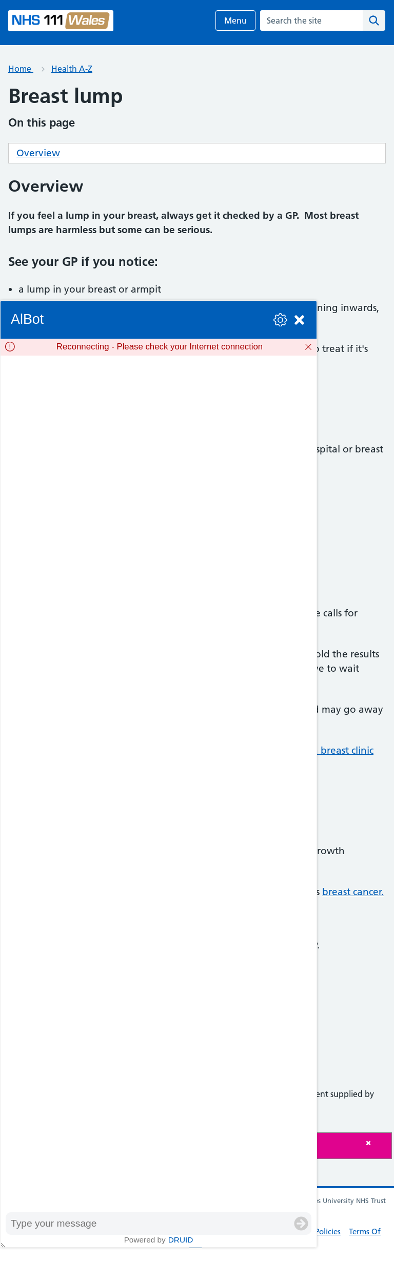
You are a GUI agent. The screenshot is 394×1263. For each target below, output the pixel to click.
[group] (159, 784)
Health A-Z (71, 69)
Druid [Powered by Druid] (180, 1239)
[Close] (376, 1143)
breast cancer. (353, 892)
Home (20, 69)
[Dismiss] (308, 347)
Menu (235, 20)
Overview (38, 153)
